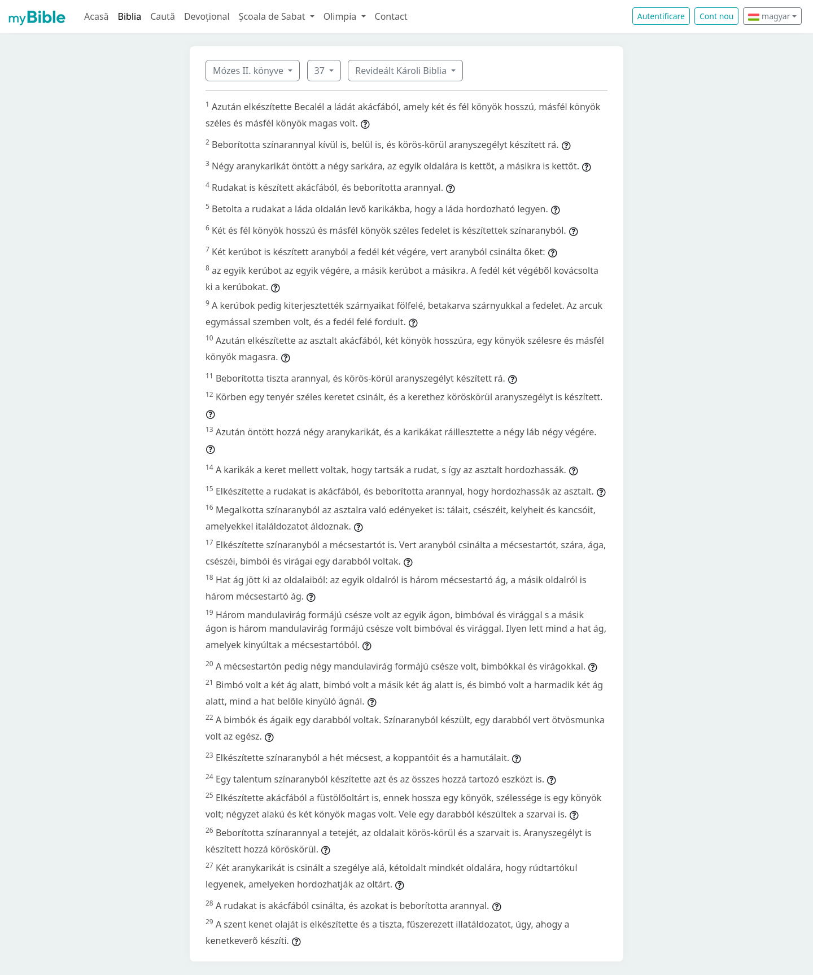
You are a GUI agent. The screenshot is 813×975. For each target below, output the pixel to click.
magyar (769, 16)
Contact (391, 16)
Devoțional (207, 16)
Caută (162, 16)
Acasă (96, 16)
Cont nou (716, 16)
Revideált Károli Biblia (402, 70)
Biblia (130, 16)
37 (320, 70)
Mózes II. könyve (249, 70)
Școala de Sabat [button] (273, 16)
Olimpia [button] (341, 16)
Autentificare (661, 16)
